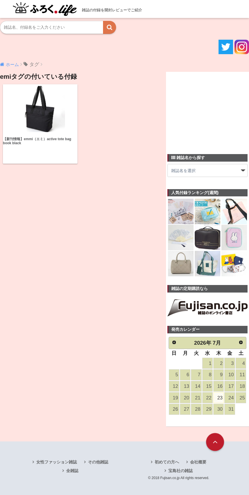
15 (208, 386)
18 (242, 386)
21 (197, 398)
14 (197, 386)
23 (220, 398)
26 (175, 409)
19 (175, 398)
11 (242, 374)
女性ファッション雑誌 (56, 462)
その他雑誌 (98, 462)
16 (220, 386)
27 (186, 409)
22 (208, 398)
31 (231, 409)
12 (175, 386)
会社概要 (198, 462)
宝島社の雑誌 (180, 470)
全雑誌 (72, 470)
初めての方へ (167, 462)
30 (220, 409)
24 (231, 398)
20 (186, 398)
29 (208, 409)
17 (231, 386)
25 (242, 398)
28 (197, 409)
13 (186, 386)
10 (231, 374)
